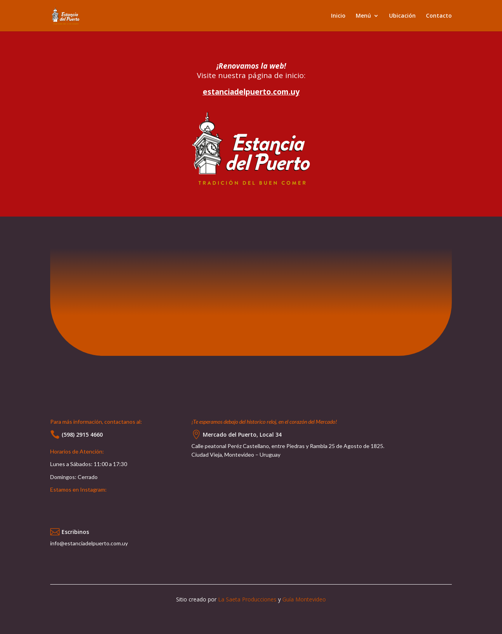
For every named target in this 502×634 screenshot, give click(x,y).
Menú (363, 16)
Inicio (338, 16)
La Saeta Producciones (247, 599)
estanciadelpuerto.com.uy (251, 92)
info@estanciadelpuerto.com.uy (89, 543)
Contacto (439, 16)
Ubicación (402, 16)
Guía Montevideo (304, 599)
